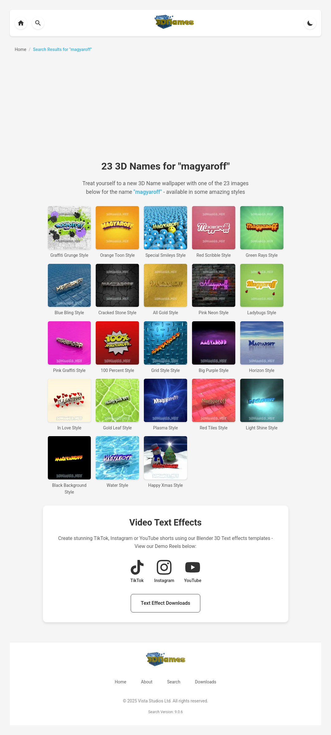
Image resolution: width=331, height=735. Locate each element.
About (146, 681)
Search (173, 681)
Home (120, 681)
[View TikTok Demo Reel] (137, 572)
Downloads (206, 681)
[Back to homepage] (21, 23)
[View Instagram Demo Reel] (164, 572)
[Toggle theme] (310, 23)
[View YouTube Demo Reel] (192, 572)
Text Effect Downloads (165, 603)
